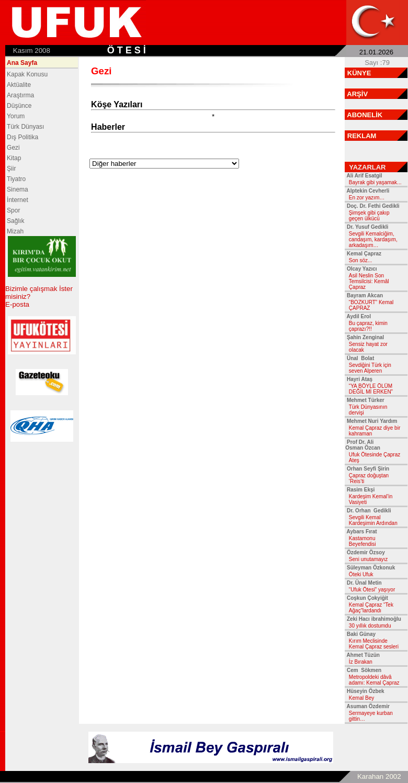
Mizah (15, 231)
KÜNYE (359, 73)
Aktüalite (19, 84)
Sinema (17, 189)
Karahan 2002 (379, 776)
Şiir (11, 168)
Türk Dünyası (25, 126)
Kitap (14, 158)
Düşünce (19, 105)
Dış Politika (22, 137)
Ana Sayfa (22, 62)
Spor (13, 210)
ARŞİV (357, 94)
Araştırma (20, 95)
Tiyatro (16, 179)
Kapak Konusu (27, 74)
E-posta (17, 304)
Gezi (13, 147)
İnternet (17, 200)
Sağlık (15, 221)
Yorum (16, 116)
